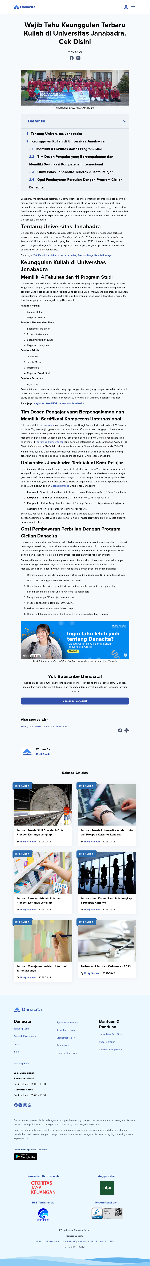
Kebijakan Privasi (65, 1030)
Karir (16, 1044)
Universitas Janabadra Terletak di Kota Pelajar (75, 172)
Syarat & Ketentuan (67, 1022)
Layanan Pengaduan (110, 1049)
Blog (16, 1051)
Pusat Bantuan (107, 1041)
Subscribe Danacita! (75, 700)
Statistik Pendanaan (25, 1036)
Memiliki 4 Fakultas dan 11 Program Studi (69, 149)
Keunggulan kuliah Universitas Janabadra (44, 726)
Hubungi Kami (22, 1063)
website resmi (46, 425)
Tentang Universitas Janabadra (56, 134)
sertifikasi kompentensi (50, 441)
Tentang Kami (21, 1028)
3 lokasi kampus (59, 485)
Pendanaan (62, 1045)
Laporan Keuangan (67, 1053)
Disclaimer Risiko (66, 1037)
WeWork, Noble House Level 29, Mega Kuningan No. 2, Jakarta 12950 (75, 1241)
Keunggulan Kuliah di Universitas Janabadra (68, 141)
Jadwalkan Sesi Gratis (111, 1034)
